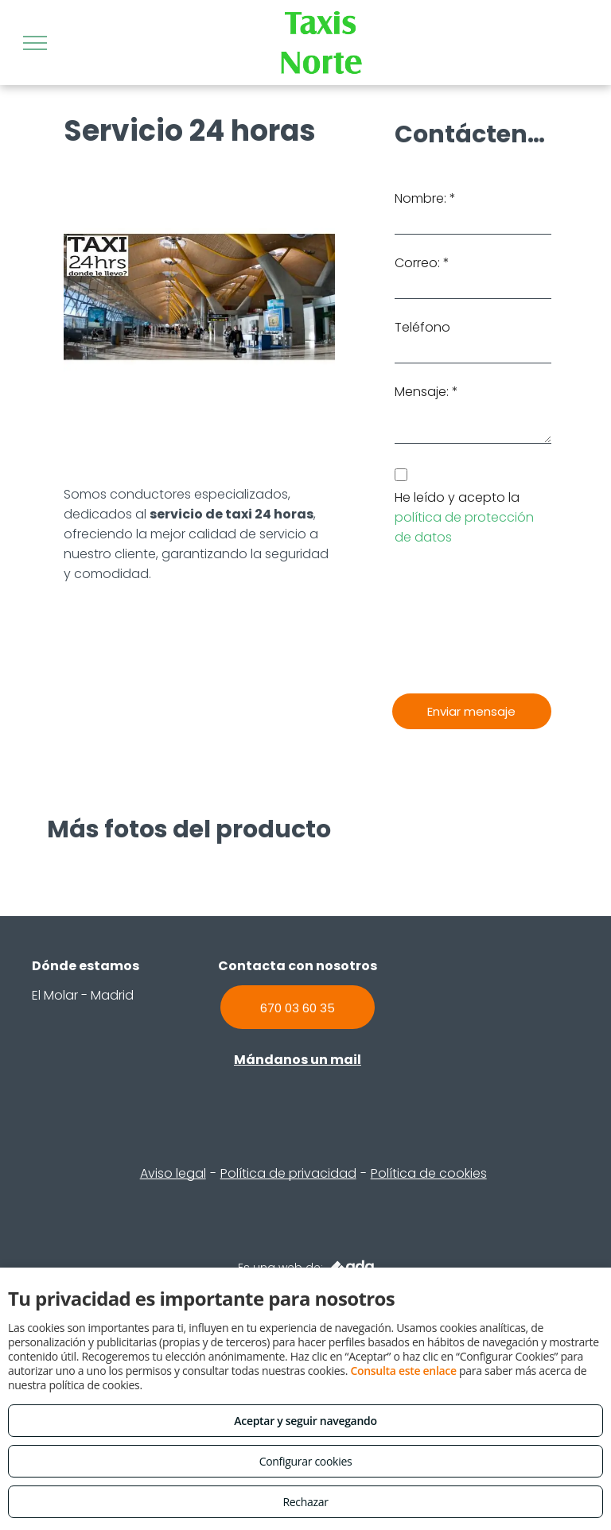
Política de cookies (429, 1173)
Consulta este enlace (403, 1370)
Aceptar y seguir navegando (305, 1420)
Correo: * (422, 263)
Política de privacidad (288, 1173)
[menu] (35, 43)
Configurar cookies (305, 1461)
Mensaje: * (426, 391)
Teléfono (422, 327)
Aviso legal (173, 1173)
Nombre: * (425, 198)
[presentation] (460, 620)
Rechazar (305, 1501)
